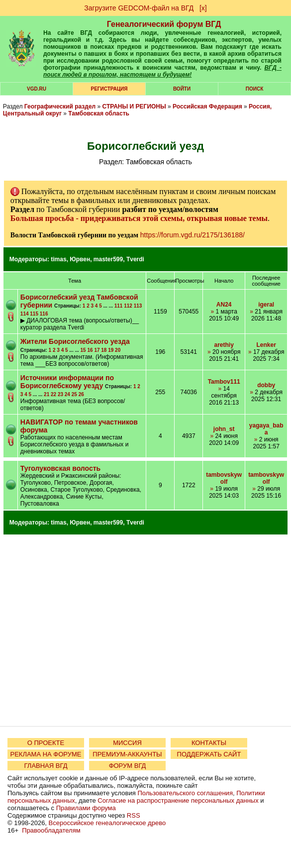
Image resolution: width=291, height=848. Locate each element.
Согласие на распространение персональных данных (177, 800)
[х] (203, 8)
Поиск (254, 89)
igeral (266, 304)
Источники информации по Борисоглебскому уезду (67, 382)
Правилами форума (86, 808)
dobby (266, 385)
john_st (224, 428)
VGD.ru (36, 89)
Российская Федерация (207, 106)
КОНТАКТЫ (209, 742)
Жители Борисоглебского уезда (75, 341)
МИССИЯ (127, 742)
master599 (108, 259)
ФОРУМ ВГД (127, 765)
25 (74, 394)
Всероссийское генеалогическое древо (107, 823)
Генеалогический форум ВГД (164, 24)
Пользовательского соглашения (185, 793)
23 (60, 394)
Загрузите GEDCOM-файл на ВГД (139, 8)
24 (67, 394)
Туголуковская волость (60, 468)
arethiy (224, 344)
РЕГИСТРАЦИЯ (109, 89)
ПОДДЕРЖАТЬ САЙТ (209, 754)
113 (138, 306)
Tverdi (135, 259)
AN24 (224, 304)
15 (83, 350)
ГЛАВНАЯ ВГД (46, 765)
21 (46, 394)
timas (58, 259)
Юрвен (80, 259)
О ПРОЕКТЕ (45, 742)
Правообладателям (51, 830)
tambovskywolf (224, 478)
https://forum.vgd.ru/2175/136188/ (192, 235)
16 (90, 350)
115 (34, 314)
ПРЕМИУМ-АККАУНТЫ (127, 754)
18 (103, 350)
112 (128, 306)
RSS (133, 815)
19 (110, 350)
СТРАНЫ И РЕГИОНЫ (134, 106)
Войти (182, 89)
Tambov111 (224, 381)
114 (24, 314)
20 (117, 350)
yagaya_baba (266, 429)
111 (118, 306)
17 (96, 350)
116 (44, 314)
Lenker (266, 344)
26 (81, 394)
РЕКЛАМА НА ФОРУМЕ (45, 754)
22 (53, 394)
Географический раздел (60, 106)
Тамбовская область (98, 113)
